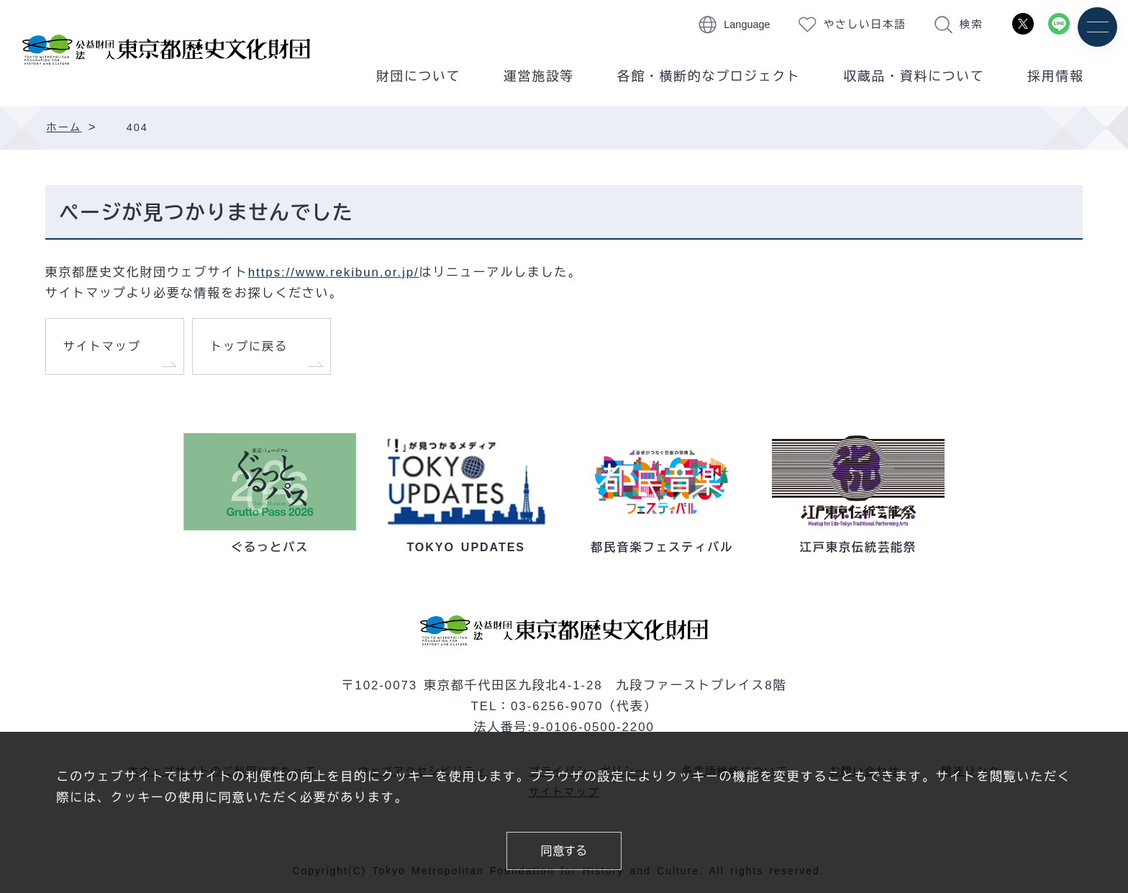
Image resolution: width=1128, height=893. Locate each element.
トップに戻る (249, 346)
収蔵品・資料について (914, 76)
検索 (971, 24)
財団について (418, 76)
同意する (564, 850)
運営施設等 (539, 76)
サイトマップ (102, 346)
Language (747, 24)
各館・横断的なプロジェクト (709, 76)
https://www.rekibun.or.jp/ (333, 272)
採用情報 (1055, 76)
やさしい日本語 (865, 24)
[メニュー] (1097, 27)
